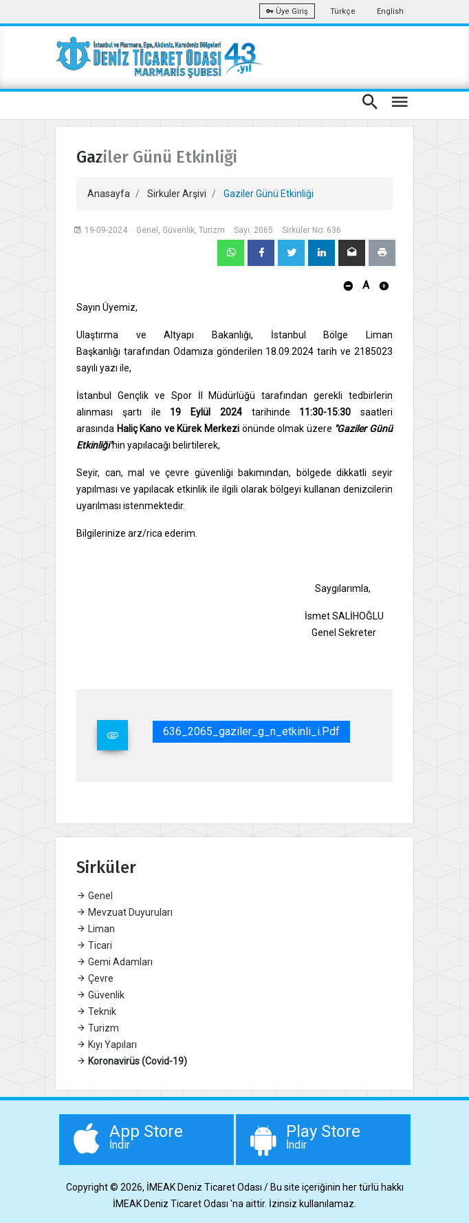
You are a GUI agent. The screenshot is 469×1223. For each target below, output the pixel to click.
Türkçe (343, 11)
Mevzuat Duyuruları (124, 912)
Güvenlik (100, 994)
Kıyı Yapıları (106, 1044)
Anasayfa (108, 193)
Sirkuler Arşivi (176, 193)
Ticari (94, 945)
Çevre (94, 978)
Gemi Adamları (114, 961)
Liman (95, 928)
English (390, 11)
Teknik (96, 1011)
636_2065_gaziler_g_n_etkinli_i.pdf (251, 731)
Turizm (97, 1028)
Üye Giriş (287, 11)
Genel (94, 895)
